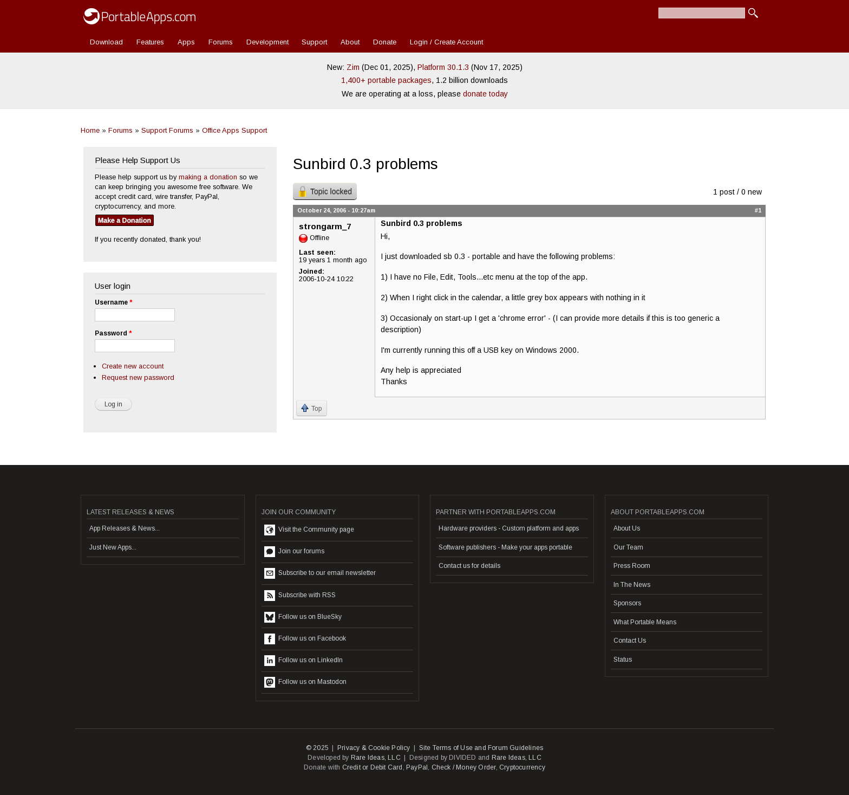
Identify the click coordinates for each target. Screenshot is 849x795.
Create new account (133, 366)
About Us (626, 528)
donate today (485, 93)
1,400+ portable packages (386, 80)
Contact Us (629, 640)
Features (150, 42)
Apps (186, 42)
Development (267, 42)
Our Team (628, 547)
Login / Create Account (446, 42)
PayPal (417, 767)
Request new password (138, 377)
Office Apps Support (234, 130)
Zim (353, 67)
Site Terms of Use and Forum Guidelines (481, 748)
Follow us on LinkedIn (303, 660)
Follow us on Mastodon (305, 682)
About (350, 42)
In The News (631, 585)
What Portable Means (644, 622)
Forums (220, 42)
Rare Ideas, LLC (376, 757)
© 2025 (317, 748)
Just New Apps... (112, 547)
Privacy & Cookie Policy (373, 748)
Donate (384, 42)
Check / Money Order (464, 767)
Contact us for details (469, 566)
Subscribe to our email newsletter (320, 573)
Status (622, 659)
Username (113, 302)
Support (314, 42)
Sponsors (627, 603)
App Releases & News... (124, 528)
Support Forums (167, 130)
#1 (758, 210)
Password (113, 333)
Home (90, 130)
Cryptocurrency (522, 767)
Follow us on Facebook (305, 639)
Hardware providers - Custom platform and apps (509, 528)
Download (106, 42)
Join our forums (294, 551)
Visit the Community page (309, 530)
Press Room (631, 566)
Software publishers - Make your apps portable (505, 547)
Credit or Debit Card (372, 767)
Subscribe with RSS (300, 595)
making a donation (208, 177)
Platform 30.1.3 (443, 67)
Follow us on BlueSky (303, 617)
